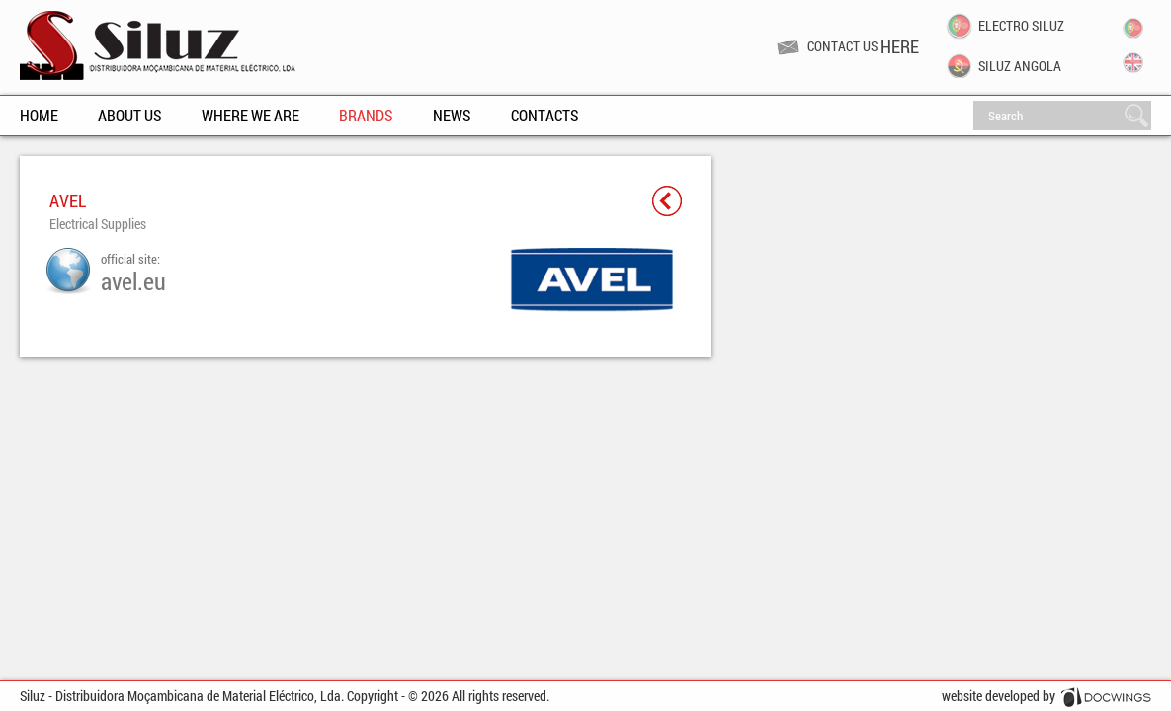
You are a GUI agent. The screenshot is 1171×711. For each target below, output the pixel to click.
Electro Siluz (1021, 26)
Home (39, 115)
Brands (366, 115)
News (452, 115)
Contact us (863, 46)
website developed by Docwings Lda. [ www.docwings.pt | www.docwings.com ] (1046, 698)
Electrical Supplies (97, 223)
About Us (130, 115)
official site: (133, 272)
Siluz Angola (1019, 66)
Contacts (545, 115)
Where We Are (250, 115)
